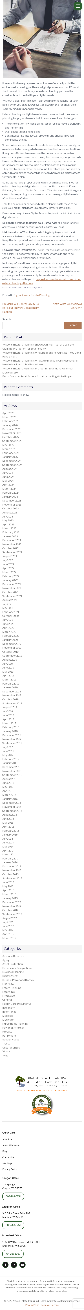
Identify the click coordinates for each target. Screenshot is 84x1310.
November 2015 (11, 806)
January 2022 (10, 580)
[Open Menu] (78, 6)
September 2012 (12, 914)
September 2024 (12, 464)
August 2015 (9, 814)
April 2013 (8, 890)
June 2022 (8, 564)
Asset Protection (12, 964)
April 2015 (8, 826)
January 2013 (10, 898)
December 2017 (11, 735)
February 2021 (10, 612)
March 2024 (9, 488)
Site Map (7, 1163)
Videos (6, 1051)
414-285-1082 (13, 1254)
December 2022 (11, 540)
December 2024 (11, 460)
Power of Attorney (13, 1027)
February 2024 (11, 492)
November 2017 (11, 739)
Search (6, 319)
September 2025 (12, 441)
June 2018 (8, 715)
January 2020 (10, 639)
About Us (7, 1139)
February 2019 (10, 683)
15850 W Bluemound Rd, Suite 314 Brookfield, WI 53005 (21, 1244)
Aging (5, 960)
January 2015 (10, 834)
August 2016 (9, 779)
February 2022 (10, 576)
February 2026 (10, 421)
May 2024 (8, 480)
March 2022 (9, 572)
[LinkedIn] (14, 1265)
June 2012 (8, 926)
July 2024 (7, 472)
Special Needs (10, 1039)
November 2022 (11, 544)
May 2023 (8, 520)
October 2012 (10, 910)
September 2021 (12, 596)
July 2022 (7, 560)
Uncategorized (11, 1047)
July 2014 (7, 838)
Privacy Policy (9, 1169)
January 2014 (10, 862)
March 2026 (9, 417)
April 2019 (8, 675)
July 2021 (7, 604)
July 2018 (7, 711)
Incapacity (8, 1007)
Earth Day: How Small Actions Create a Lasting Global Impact (37, 376)
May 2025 (8, 445)
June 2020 (8, 624)
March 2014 (9, 854)
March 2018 (9, 723)
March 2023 (9, 528)
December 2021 (11, 584)
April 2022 (8, 568)
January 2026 (10, 425)
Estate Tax (8, 991)
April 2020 (8, 627)
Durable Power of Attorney (18, 980)
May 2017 (7, 755)
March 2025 (9, 449)
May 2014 (8, 846)
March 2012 (9, 938)
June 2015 (8, 818)
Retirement (9, 1035)
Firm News (8, 995)
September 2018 (12, 703)
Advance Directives (13, 956)
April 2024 (8, 484)
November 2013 (11, 870)
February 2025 (10, 452)
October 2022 (10, 548)
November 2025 (12, 433)
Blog (4, 1151)
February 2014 (10, 858)
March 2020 (9, 631)
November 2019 (11, 647)
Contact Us (8, 1157)
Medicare (8, 1019)
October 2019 (10, 651)
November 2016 (11, 771)
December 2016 (11, 767)
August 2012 (9, 918)
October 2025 (10, 437)
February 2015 (10, 830)
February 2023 (10, 532)
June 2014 (8, 842)
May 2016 (7, 787)
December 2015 (11, 802)
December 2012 (11, 902)
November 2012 (11, 906)
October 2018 (10, 699)
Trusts (6, 1043)
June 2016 (8, 782)
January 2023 (10, 536)
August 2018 (9, 707)
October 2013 (10, 874)
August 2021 (9, 600)
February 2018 (10, 727)
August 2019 (9, 659)
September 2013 (12, 878)
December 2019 (11, 643)
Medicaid (7, 1015)
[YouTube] (22, 1265)
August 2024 (9, 468)
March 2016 (9, 794)
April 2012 (8, 934)
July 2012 (7, 922)
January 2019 (10, 687)
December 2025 (11, 429)
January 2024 (10, 496)
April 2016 (8, 791)
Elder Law (8, 983)
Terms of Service (50, 1305)
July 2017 (7, 747)
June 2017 (8, 751)
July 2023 (7, 516)
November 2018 (11, 695)
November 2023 (12, 504)
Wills (5, 1055)
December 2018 (11, 691)
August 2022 (9, 556)
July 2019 (7, 663)
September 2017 (12, 743)
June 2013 (8, 882)
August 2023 (9, 512)
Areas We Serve (11, 1145)
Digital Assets (22, 295)
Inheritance (9, 1011)
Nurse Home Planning (15, 1023)
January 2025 (10, 457)
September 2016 (12, 775)
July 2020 (7, 619)
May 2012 (7, 930)
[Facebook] (5, 1265)
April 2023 (8, 524)
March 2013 (9, 894)
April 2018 (8, 719)
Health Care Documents (16, 1003)
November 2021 (11, 588)
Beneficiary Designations (17, 968)
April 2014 (8, 850)
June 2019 (8, 667)
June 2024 (8, 476)
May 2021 (7, 608)
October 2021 (10, 592)
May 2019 (7, 671)
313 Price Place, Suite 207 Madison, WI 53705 (16, 1215)
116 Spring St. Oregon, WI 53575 (12, 1186)
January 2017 (10, 763)
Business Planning (13, 972)
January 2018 (10, 731)
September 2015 (12, 810)
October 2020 (10, 615)
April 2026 (8, 413)
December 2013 (11, 866)
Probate (7, 1031)
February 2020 (10, 635)
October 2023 (10, 508)
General (7, 999)
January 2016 (10, 798)
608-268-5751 (13, 1196)
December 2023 (11, 500)
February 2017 (10, 759)
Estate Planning (40, 295)
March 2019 (9, 679)
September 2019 (12, 655)
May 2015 (7, 822)
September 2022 (12, 552)
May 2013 (7, 886)
